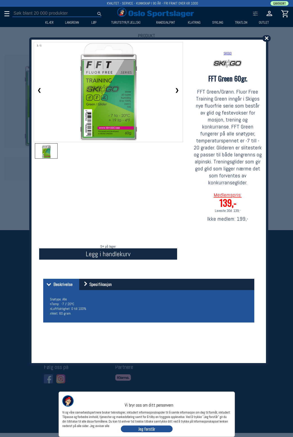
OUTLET (264, 22)
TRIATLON (241, 22)
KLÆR (49, 22)
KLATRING (194, 22)
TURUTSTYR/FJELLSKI (125, 22)
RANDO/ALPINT (165, 22)
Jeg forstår (146, 429)
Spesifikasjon (96, 284)
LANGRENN (72, 22)
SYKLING (217, 22)
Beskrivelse (58, 284)
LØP (94, 22)
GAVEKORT (279, 3)
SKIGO (228, 53)
